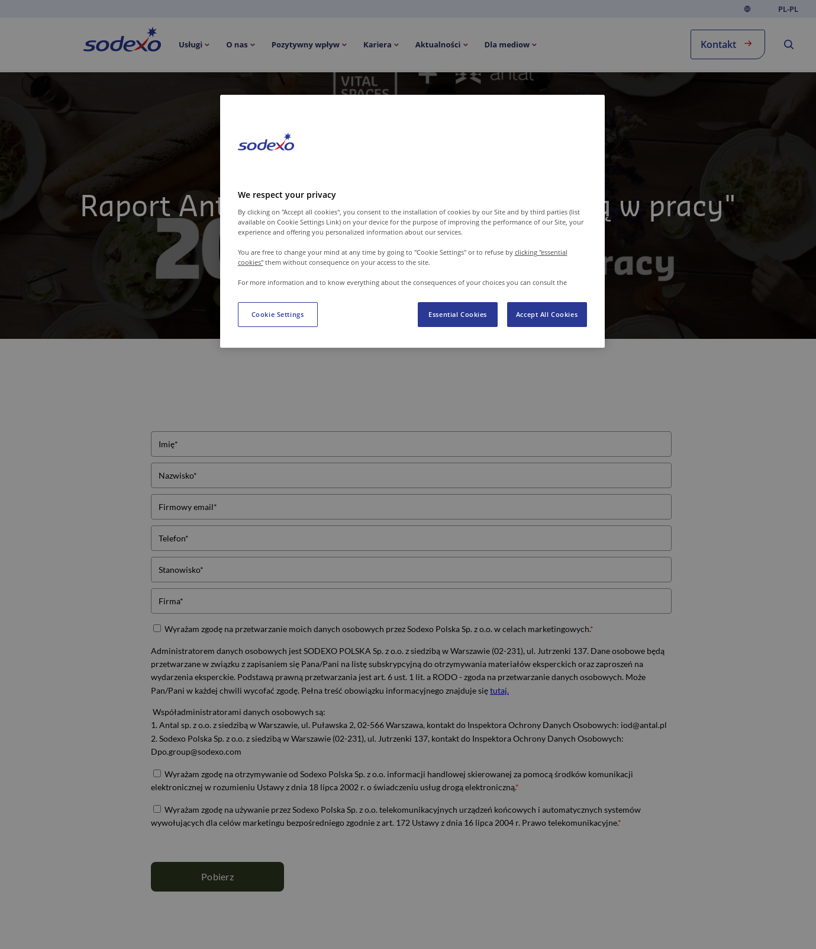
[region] (412, 221)
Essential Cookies (457, 314)
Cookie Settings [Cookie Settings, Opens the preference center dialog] (277, 314)
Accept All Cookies (547, 314)
